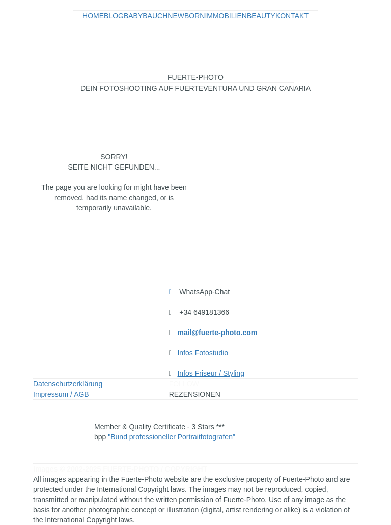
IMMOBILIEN (225, 16)
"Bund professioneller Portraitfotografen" (171, 437)
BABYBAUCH (145, 16)
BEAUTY (261, 16)
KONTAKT (292, 16)
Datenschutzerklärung (67, 384)
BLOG (114, 16)
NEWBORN (186, 16)
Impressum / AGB (61, 394)
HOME (93, 16)
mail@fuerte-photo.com (217, 332)
